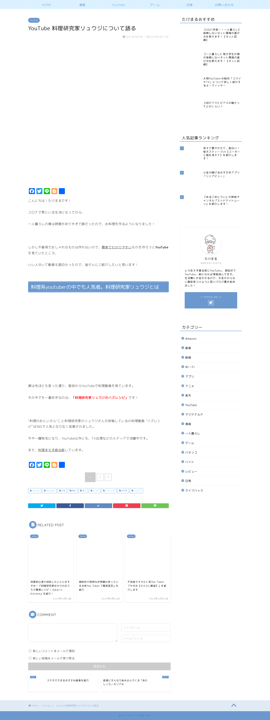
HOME (46, 5)
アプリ (189, 376)
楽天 (188, 395)
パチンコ (191, 453)
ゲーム (155, 5)
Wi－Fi (190, 367)
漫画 (82, 5)
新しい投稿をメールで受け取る (54, 658)
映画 (188, 358)
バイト (189, 462)
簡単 (73, 490)
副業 (188, 348)
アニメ (189, 386)
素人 (84, 490)
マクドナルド (194, 414)
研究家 (124, 490)
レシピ (95, 490)
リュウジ (137, 490)
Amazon (190, 339)
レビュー (191, 471)
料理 (63, 490)
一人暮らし (192, 433)
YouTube (118, 5)
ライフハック (194, 490)
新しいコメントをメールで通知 (54, 651)
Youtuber (50, 490)
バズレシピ (110, 490)
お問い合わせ (224, 5)
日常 (189, 5)
